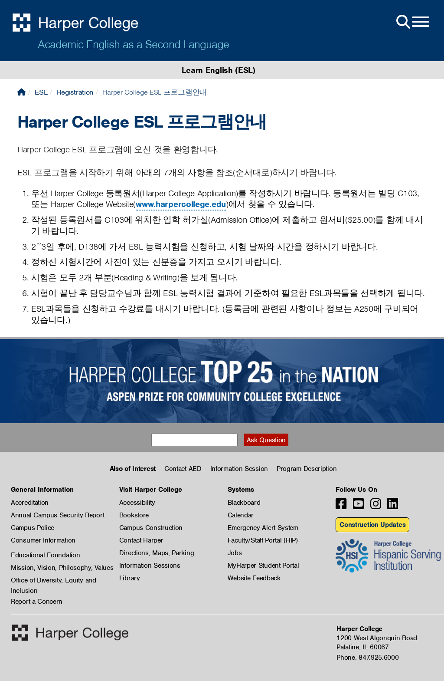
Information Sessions (149, 565)
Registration (75, 92)
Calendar (241, 515)
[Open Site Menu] (412, 22)
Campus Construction (151, 527)
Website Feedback (254, 578)
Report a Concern (36, 601)
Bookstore (134, 515)
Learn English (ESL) (218, 70)
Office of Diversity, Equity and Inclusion (53, 581)
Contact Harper (141, 540)
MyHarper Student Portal (263, 565)
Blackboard (244, 502)
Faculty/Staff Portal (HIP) (263, 540)
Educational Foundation (45, 555)
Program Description (306, 468)
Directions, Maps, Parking (156, 553)
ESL (41, 92)
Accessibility (137, 502)
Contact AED (183, 468)
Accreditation (30, 502)
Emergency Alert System (263, 527)
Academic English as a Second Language (133, 44)
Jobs (235, 553)
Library (129, 578)
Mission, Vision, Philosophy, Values (62, 567)
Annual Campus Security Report (57, 515)
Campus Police (32, 527)
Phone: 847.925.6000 (367, 657)
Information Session (239, 468)
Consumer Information (43, 540)
